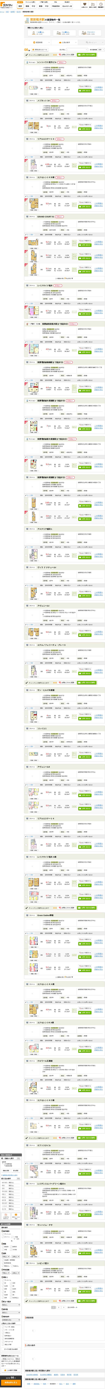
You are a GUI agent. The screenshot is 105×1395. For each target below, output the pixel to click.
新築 (27, 6)
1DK (12, 1283)
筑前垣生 (37, 1384)
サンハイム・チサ (44, 1225)
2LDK (13, 1289)
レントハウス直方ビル (46, 62)
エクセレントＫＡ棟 (45, 984)
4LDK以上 (14, 1298)
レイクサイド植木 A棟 (46, 857)
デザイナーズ (7, 1342)
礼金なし (15, 1266)
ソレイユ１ (42, 729)
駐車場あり (6, 1336)
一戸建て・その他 (15, 1239)
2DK (4, 1289)
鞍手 (44, 1384)
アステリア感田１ (44, 529)
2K (12, 1286)
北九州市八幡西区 (46, 1374)
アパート (6, 1237)
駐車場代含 (6, 1263)
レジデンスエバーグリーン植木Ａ (51, 1184)
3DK (12, 1292)
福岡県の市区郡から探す (10, 1175)
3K (4, 1292)
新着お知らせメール (41, 49)
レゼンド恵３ (43, 1263)
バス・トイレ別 (8, 1330)
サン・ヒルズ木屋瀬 (45, 690)
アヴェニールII (43, 767)
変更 (18, 1158)
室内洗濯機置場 (8, 1339)
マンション (6, 1234)
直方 (67, 1384)
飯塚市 (56, 1374)
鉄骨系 (13, 1247)
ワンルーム (6, 1280)
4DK (4, 1298)
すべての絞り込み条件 (11, 1349)
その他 (13, 1250)
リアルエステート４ (45, 819)
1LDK (5, 1286)
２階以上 (6, 1333)
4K (12, 1295)
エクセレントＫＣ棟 (45, 1100)
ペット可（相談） (8, 1327)
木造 (4, 1250)
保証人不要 (6, 1345)
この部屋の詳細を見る (98, 350)
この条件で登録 (12, 1370)
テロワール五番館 (44, 1061)
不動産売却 (56, 6)
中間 (28, 1384)
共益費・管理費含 (8, 1260)
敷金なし (6, 1266)
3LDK (5, 1295)
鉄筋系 (5, 1247)
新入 (60, 1384)
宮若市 (62, 1374)
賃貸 (20, 6)
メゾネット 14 (43, 101)
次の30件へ (72, 1307)
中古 (33, 6)
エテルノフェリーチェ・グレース (51, 645)
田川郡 (76, 1374)
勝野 (74, 1384)
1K (4, 1283)
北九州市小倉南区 (32, 1374)
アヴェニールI (43, 606)
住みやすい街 (67, 6)
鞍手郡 (69, 1374)
